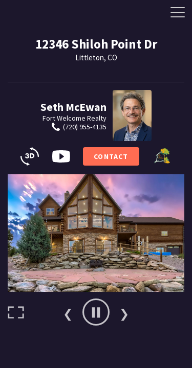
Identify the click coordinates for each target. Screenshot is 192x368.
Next (124, 312)
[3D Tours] (29, 156)
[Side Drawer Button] (177, 12)
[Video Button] (61, 156)
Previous (68, 312)
